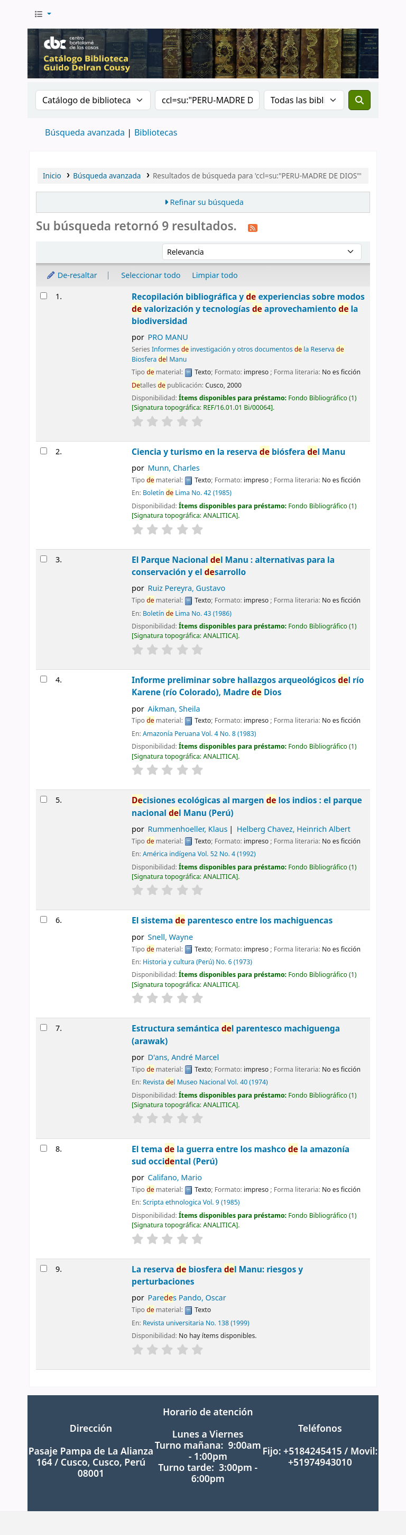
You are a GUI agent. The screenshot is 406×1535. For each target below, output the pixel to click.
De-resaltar (71, 275)
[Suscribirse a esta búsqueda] (252, 227)
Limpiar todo (215, 275)
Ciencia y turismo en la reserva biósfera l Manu (238, 451)
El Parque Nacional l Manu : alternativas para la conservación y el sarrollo (233, 566)
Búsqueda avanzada (85, 132)
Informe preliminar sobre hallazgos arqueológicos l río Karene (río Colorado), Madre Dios (248, 686)
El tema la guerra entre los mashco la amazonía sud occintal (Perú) (240, 1155)
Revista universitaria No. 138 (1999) (196, 1322)
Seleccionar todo (150, 275)
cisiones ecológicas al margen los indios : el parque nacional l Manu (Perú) (247, 806)
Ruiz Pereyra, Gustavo (187, 588)
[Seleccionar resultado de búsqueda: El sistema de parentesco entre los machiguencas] (43, 919)
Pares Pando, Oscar (187, 1297)
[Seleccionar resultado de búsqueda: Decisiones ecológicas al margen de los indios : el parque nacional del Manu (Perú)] (43, 799)
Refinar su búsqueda (207, 202)
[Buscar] (359, 100)
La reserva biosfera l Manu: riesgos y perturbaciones (217, 1275)
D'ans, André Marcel (183, 1057)
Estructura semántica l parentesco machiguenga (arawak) (236, 1034)
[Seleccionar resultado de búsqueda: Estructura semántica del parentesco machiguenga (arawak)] (43, 1027)
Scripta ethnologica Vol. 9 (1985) (191, 1202)
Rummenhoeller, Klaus (188, 829)
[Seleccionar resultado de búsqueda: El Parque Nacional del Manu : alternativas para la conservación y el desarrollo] (43, 558)
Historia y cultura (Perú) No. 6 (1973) (197, 961)
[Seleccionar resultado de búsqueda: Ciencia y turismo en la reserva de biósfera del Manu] (43, 450)
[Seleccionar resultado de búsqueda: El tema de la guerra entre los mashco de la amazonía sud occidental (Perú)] (43, 1148)
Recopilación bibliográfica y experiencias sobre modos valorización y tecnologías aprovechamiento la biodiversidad (248, 309)
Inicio (52, 175)
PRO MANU (168, 337)
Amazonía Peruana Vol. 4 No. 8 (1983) (199, 733)
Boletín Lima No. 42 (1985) (187, 492)
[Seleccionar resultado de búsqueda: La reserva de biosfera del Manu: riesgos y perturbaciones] (43, 1268)
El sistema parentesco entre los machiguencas (232, 920)
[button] (43, 14)
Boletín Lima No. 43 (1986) (187, 613)
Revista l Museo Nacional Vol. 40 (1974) (205, 1082)
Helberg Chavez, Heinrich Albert (293, 829)
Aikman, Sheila (174, 709)
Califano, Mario (175, 1177)
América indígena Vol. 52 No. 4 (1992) (199, 853)
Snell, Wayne (170, 937)
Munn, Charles (174, 468)
